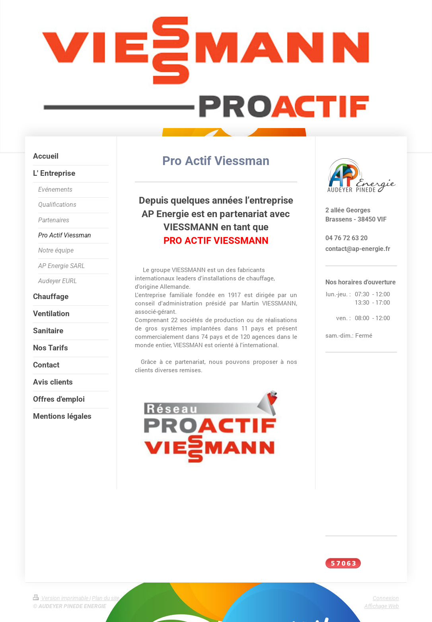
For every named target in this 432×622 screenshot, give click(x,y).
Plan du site (105, 598)
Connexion (386, 598)
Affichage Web (381, 606)
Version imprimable (61, 598)
